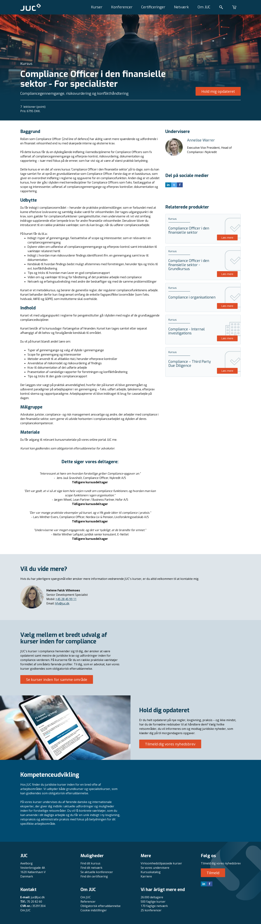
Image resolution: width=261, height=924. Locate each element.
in (203, 884)
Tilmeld (213, 872)
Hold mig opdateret (218, 91)
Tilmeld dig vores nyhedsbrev (170, 744)
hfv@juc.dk (62, 603)
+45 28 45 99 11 (65, 599)
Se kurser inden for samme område (56, 679)
